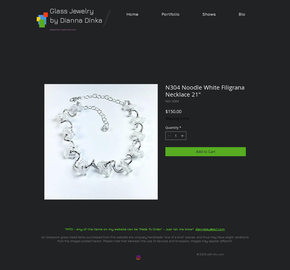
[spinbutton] (176, 136)
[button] (170, 14)
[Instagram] (138, 257)
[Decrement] (169, 136)
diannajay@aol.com (210, 229)
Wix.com (218, 254)
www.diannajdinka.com (63, 29)
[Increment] (183, 136)
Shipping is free (177, 118)
